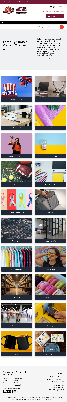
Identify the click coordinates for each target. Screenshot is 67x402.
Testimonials (18, 378)
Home (6, 2)
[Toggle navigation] (3, 22)
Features (20, 2)
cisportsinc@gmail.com (56, 12)
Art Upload (17, 385)
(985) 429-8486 (43, 12)
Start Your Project (55, 16)
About (11, 2)
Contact (29, 2)
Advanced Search (17, 381)
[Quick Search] (47, 27)
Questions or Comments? (11, 389)
